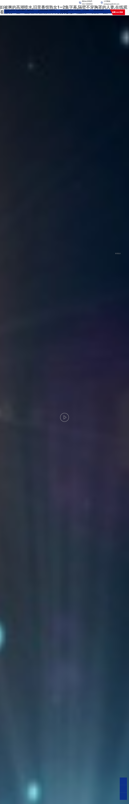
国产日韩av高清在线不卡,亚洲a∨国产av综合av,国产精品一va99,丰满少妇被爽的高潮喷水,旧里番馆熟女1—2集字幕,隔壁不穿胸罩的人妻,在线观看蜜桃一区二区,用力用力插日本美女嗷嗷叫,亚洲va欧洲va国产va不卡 (63, 7)
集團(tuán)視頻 (117, 12)
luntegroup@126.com (111, 4)
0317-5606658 (87, 4)
